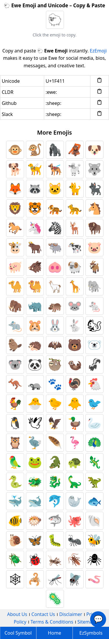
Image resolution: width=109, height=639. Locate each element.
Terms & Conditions (52, 622)
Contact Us (43, 614)
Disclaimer (70, 614)
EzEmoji (98, 50)
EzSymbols (91, 633)
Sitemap (86, 622)
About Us (17, 614)
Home (54, 633)
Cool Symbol (18, 633)
